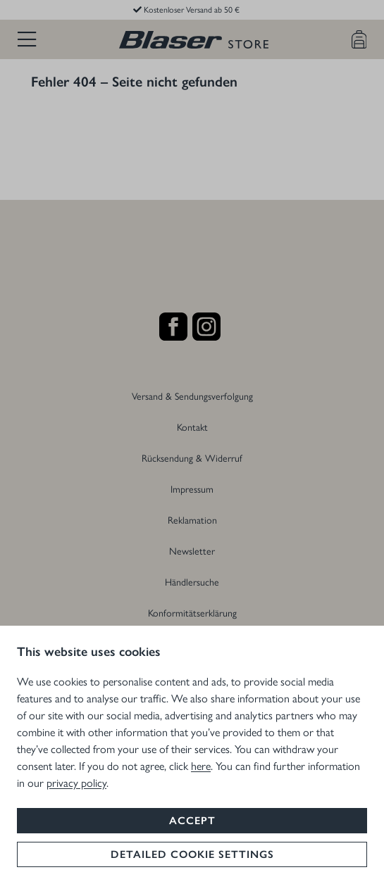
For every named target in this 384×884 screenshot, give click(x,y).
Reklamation (192, 519)
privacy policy (76, 782)
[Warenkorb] (359, 39)
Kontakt (192, 426)
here (201, 765)
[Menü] (27, 39)
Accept (192, 820)
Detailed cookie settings (192, 854)
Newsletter (192, 550)
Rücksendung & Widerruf (192, 457)
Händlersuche (192, 581)
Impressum (192, 488)
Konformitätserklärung (192, 612)
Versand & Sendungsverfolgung (192, 396)
